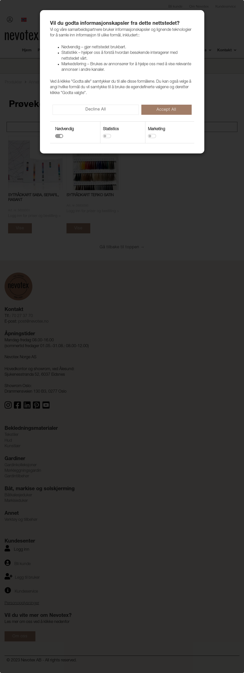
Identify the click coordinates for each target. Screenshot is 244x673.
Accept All (166, 110)
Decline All (95, 110)
